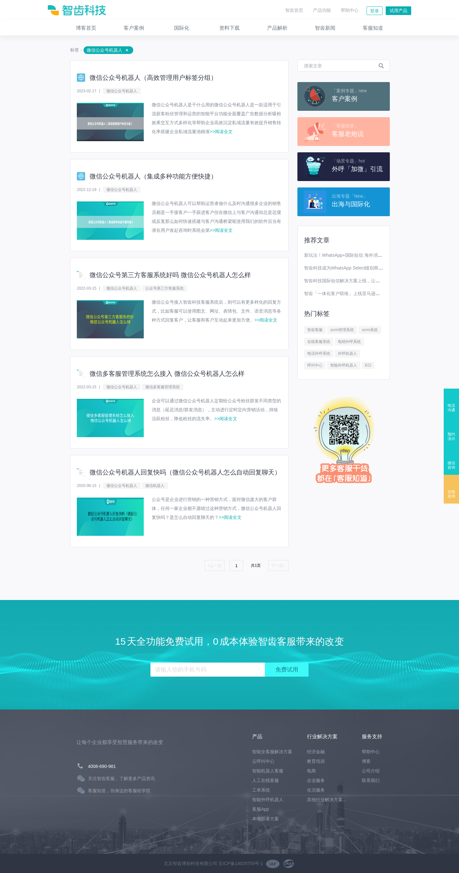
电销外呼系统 (349, 341)
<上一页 (215, 566)
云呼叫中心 (263, 761)
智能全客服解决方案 (272, 751)
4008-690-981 (102, 766)
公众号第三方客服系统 (164, 288)
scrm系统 (370, 330)
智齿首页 (294, 10)
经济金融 (316, 751)
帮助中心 (350, 10)
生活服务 (316, 790)
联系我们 (371, 780)
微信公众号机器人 (121, 91)
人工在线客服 (265, 780)
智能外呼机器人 (343, 365)
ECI (368, 365)
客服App (260, 809)
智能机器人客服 (267, 770)
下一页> (278, 566)
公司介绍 (371, 770)
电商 (311, 770)
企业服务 (316, 780)
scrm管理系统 (342, 330)
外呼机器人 (347, 353)
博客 (366, 761)
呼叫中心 (315, 365)
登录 (374, 10)
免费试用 (286, 669)
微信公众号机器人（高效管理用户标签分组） (153, 77)
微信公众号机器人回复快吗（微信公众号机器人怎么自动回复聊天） (185, 472)
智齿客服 (315, 330)
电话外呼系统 (318, 353)
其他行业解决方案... (326, 799)
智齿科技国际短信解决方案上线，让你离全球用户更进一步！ (364, 280)
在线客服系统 (318, 341)
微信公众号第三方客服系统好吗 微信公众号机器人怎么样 (170, 274)
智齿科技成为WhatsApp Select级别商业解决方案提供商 (359, 267)
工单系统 (261, 790)
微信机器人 (154, 485)
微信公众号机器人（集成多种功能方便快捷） (153, 176)
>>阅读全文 (221, 131)
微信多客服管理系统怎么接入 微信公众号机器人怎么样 (167, 373)
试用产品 (398, 10)
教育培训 (316, 761)
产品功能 (322, 10)
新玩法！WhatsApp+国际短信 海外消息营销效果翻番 (356, 255)
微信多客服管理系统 (162, 387)
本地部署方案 (265, 818)
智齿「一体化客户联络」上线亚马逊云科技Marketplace (358, 293)
